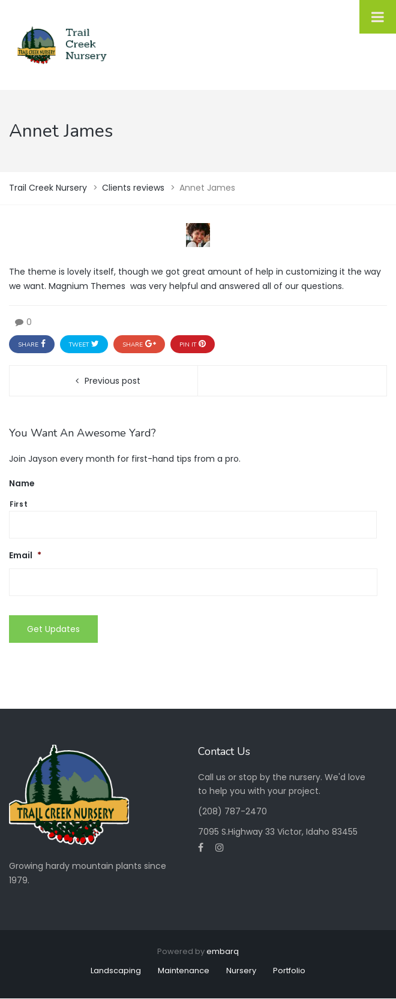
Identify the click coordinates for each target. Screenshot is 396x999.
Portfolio (289, 970)
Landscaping (116, 970)
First (19, 504)
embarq (222, 951)
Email (25, 555)
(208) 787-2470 (232, 811)
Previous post (112, 381)
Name (22, 483)
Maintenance (183, 970)
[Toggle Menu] (377, 17)
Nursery (241, 970)
